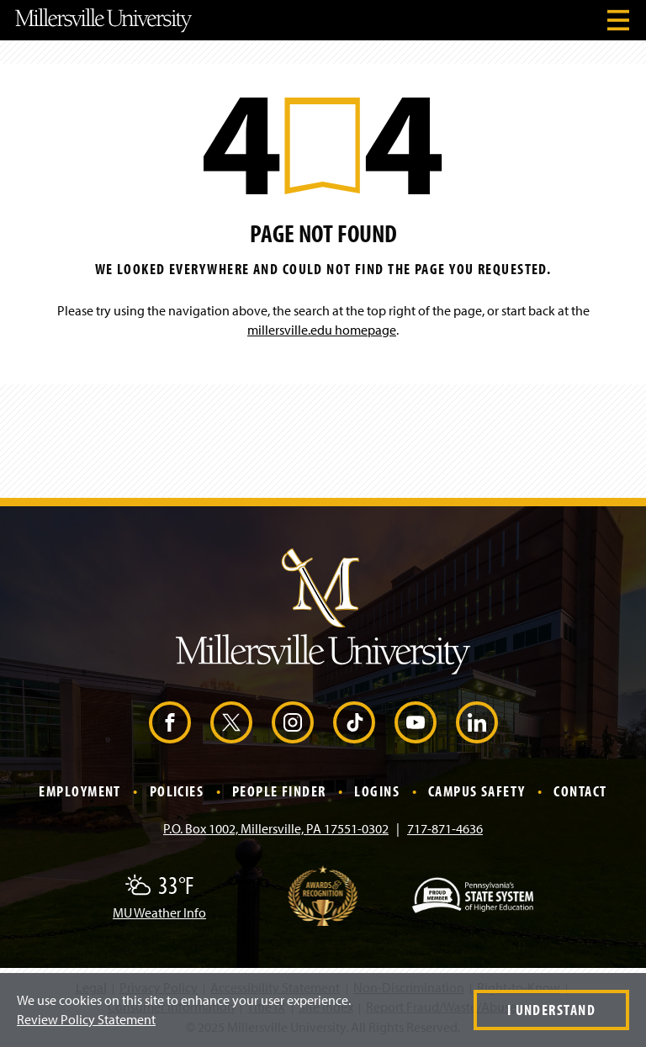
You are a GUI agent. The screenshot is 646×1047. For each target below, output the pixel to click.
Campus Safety (477, 791)
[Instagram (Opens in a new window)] (293, 722)
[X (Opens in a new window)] (231, 722)
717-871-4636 (445, 828)
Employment (79, 791)
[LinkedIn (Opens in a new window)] (477, 722)
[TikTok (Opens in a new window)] (354, 722)
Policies (177, 791)
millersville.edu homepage (321, 329)
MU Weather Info (159, 912)
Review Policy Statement (86, 1019)
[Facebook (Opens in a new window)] (170, 722)
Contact (579, 791)
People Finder (279, 791)
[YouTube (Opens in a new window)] (415, 722)
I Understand (551, 1009)
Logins (377, 791)
